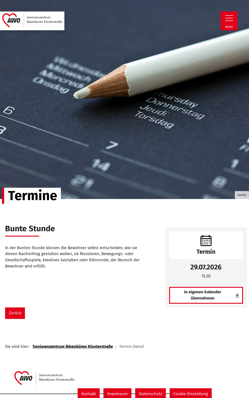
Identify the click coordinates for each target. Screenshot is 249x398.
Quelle (242, 195)
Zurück (15, 313)
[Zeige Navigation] (229, 18)
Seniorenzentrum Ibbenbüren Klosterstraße (73, 346)
